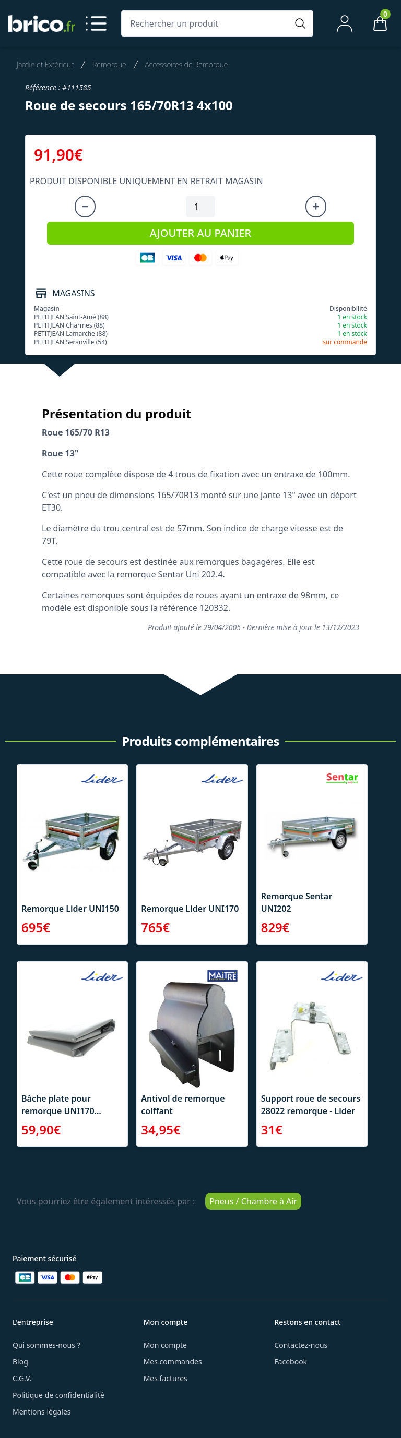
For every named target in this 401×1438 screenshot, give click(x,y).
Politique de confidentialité (58, 1395)
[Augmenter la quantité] (315, 206)
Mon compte (165, 1345)
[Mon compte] (344, 23)
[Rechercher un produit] (207, 23)
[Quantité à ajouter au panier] (200, 206)
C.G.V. (22, 1378)
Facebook (290, 1362)
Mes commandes (173, 1362)
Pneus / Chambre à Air (253, 1201)
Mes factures (165, 1378)
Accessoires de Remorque (186, 64)
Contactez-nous (300, 1345)
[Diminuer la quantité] (85, 206)
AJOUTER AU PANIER (200, 233)
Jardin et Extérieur (45, 64)
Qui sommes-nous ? (46, 1345)
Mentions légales (42, 1412)
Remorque (109, 64)
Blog (20, 1362)
